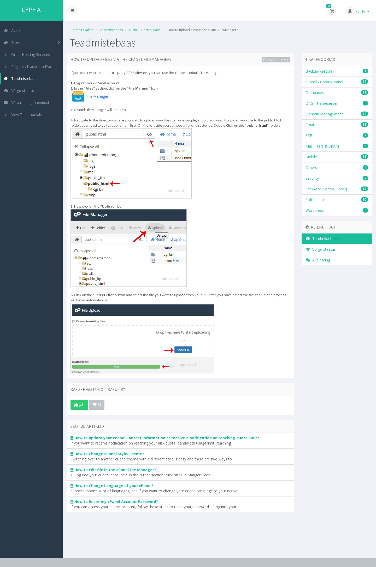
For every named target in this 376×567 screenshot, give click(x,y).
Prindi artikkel (276, 60)
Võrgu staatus (19, 90)
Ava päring (318, 260)
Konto (362, 11)
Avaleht (14, 30)
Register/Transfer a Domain (31, 66)
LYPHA (31, 9)
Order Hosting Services (27, 54)
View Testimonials (23, 114)
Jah (79, 404)
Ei (97, 404)
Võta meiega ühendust (26, 102)
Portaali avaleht (81, 30)
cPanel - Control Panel (145, 30)
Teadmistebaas (20, 78)
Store (12, 42)
